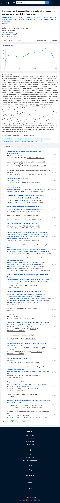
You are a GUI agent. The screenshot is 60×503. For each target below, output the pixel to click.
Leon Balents (10, 360)
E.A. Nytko (39, 348)
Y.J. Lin (9, 209)
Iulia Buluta (10, 189)
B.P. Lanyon (10, 294)
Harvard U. (19, 249)
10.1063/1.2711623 (30, 339)
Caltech (20, 181)
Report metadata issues (30, 460)
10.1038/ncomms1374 (13, 287)
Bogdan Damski (41, 371)
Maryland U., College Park (18, 234)
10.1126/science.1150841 (36, 202)
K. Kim (8, 234)
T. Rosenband (10, 405)
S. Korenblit (29, 281)
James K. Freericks (44, 19)
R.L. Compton (15, 209)
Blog (30, 479)
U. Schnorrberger (33, 200)
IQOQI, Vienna (19, 262)
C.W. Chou (31, 405)
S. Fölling (21, 200)
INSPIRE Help (30, 457)
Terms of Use (30, 444)
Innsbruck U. (39, 294)
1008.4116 (32, 270)
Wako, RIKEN (17, 189)
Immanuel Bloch (11, 384)
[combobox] (35, 2)
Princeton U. (21, 156)
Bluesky (30, 482)
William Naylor (21, 264)
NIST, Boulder (16, 17)
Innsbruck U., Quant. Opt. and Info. (23, 294)
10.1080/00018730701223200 (15, 377)
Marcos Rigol (26, 327)
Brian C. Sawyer (25, 17)
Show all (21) (38, 141)
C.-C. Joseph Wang (23, 19)
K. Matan (19, 348)
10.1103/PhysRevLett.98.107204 (15, 354)
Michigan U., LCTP (44, 189)
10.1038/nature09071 (34, 240)
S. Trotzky (9, 200)
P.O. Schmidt (24, 405)
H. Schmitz (18, 226)
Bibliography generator (30, 470)
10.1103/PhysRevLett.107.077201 (16, 331)
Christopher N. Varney (13, 325)
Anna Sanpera (21, 371)
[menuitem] (56, 3)
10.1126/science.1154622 (36, 407)
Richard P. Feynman (12, 181)
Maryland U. (23, 325)
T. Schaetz (38, 226)
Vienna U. (39, 262)
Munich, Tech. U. (26, 386)
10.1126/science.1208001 (14, 304)
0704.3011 (33, 388)
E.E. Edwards (30, 279)
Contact (30, 488)
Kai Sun (40, 325)
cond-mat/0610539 (36, 352)
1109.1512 (32, 302)
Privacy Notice (30, 441)
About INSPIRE (30, 435)
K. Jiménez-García (24, 209)
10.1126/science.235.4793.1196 (35, 158)
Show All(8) (7, 21)
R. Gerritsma (12, 300)
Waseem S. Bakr (27, 249)
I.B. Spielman (39, 209)
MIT (14, 348)
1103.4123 (33, 329)
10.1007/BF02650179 (36, 182)
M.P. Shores (29, 348)
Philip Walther (10, 268)
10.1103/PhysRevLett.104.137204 (37, 174)
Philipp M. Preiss (34, 251)
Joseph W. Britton (7, 17)
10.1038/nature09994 (45, 253)
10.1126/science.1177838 (36, 191)
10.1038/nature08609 (34, 211)
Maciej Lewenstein (12, 371)
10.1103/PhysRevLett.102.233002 (37, 417)
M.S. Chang (29, 234)
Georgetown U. (52, 17)
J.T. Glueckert (25, 226)
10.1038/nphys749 (32, 318)
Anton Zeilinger (17, 266)
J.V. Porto (32, 209)
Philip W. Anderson (12, 156)
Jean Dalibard (32, 384)
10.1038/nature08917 (34, 362)
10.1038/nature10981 (11, 35)
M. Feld (26, 200)
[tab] (7, 146)
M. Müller (20, 298)
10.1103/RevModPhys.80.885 (15, 390)
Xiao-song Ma (10, 262)
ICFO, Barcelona (29, 262)
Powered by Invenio (30, 497)
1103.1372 (33, 253)
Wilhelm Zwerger (16, 386)
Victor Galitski (10, 327)
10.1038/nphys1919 (44, 270)
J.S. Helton (10, 348)
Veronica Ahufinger (31, 371)
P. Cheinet (15, 200)
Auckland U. (13, 283)
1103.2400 (32, 285)
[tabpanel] (30, 286)
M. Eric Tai (19, 251)
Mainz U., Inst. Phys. (22, 384)
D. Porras (32, 226)
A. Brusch (37, 405)
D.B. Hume (18, 405)
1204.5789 (9, 33)
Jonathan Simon (11, 249)
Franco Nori (25, 189)
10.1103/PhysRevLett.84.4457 (38, 166)
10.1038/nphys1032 (34, 228)
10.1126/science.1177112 (34, 219)
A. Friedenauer (11, 226)
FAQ (30, 454)
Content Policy (30, 438)
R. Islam (30, 236)
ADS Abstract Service (12, 37)
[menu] (54, 3)
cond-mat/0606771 (34, 375)
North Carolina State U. (10, 19)
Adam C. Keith (43, 17)
